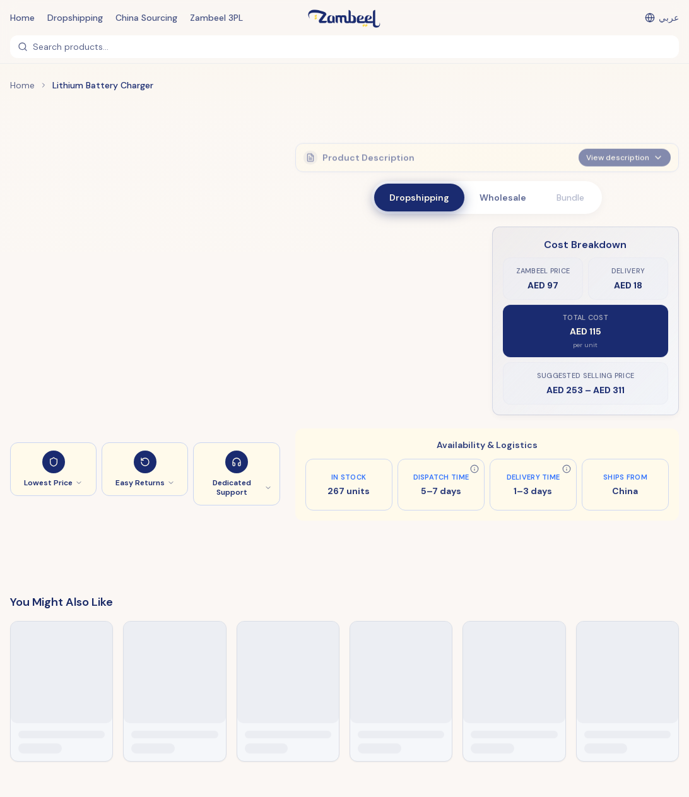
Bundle (570, 197)
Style (316, 243)
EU (317, 260)
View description (624, 154)
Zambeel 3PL (216, 17)
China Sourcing (146, 17)
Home (22, 17)
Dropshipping (75, 17)
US (343, 260)
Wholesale (503, 197)
